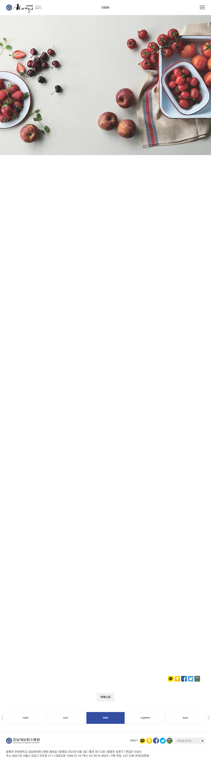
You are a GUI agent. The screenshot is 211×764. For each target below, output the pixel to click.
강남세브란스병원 (9, 8)
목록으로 (105, 697)
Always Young (23, 8)
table (106, 7)
